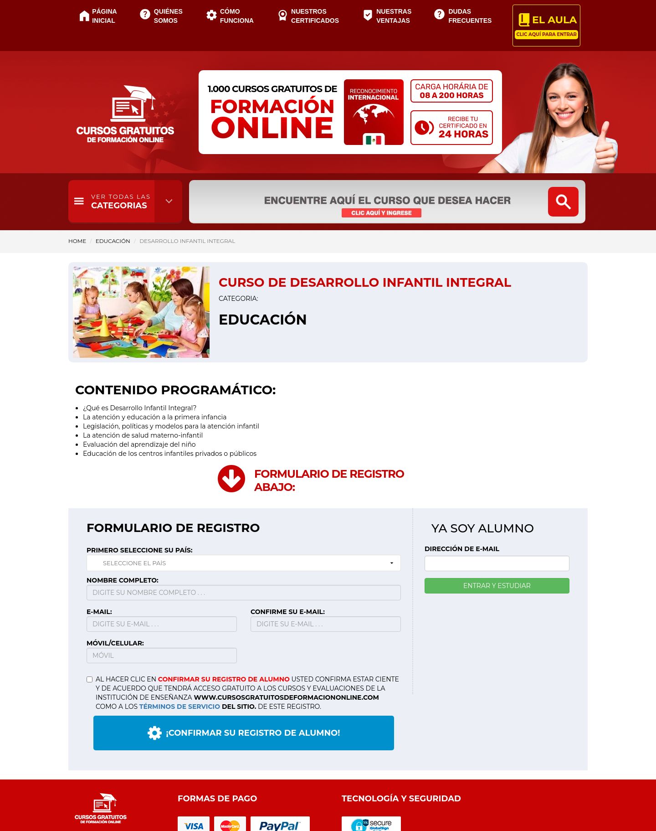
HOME (77, 240)
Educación (113, 240)
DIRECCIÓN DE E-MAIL (462, 549)
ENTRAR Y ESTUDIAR (497, 586)
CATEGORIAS (121, 202)
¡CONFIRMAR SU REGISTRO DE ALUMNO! (244, 733)
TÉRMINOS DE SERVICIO (179, 706)
